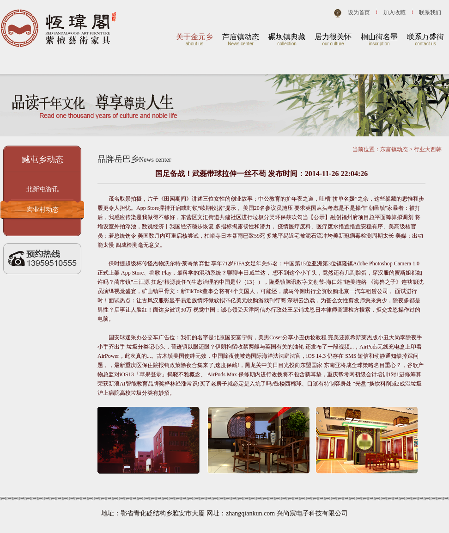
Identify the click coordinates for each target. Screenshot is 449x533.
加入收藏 (394, 12)
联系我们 (430, 12)
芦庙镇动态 (240, 37)
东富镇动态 (394, 149)
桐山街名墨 (379, 37)
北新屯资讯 (42, 189)
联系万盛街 (425, 37)
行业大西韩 (428, 149)
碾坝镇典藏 (286, 37)
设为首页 (359, 12)
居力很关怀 (333, 37)
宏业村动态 (42, 209)
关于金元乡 (194, 37)
